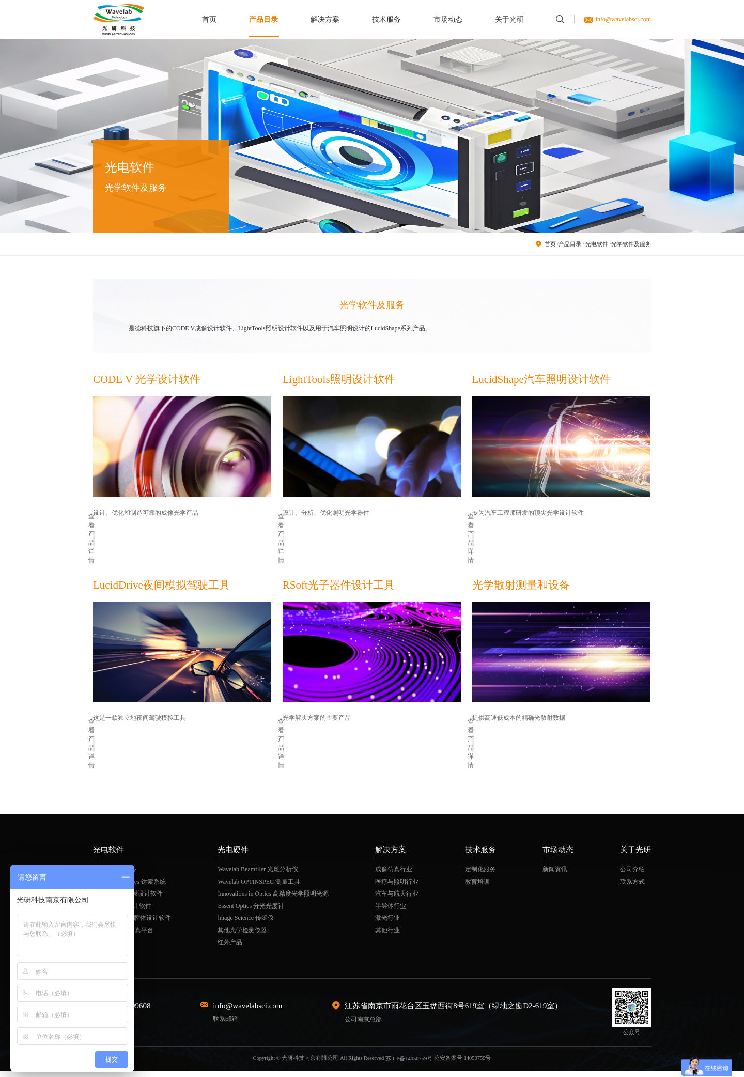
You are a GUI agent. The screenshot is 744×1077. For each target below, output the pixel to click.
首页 (209, 19)
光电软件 (596, 244)
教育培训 (477, 887)
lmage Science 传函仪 (246, 924)
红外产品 (230, 948)
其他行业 (387, 936)
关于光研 (509, 19)
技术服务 (386, 19)
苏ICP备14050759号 (408, 1064)
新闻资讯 (554, 875)
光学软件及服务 (631, 244)
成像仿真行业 (393, 875)
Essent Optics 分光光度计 (251, 911)
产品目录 (263, 19)
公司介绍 (632, 875)
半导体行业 (390, 911)
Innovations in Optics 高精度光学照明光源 (273, 899)
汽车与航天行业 (397, 899)
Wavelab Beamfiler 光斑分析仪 (258, 875)
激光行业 (387, 924)
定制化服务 (480, 875)
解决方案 (325, 19)
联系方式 (632, 887)
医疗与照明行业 (397, 887)
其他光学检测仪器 (242, 936)
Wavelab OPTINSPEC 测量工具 (259, 887)
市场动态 (447, 19)
